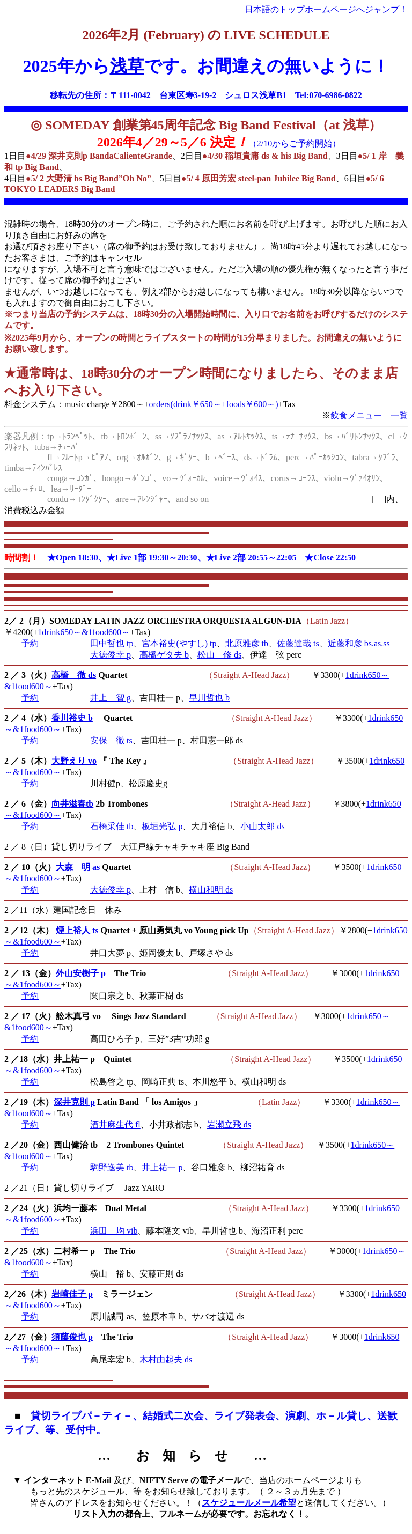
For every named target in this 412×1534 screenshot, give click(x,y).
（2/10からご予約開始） (294, 143)
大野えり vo (74, 760)
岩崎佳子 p (72, 1294)
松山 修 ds (219, 654)
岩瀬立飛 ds (229, 1124)
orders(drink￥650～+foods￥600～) (213, 404)
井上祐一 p (162, 1167)
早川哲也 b (209, 697)
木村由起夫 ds (165, 1359)
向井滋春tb (72, 803)
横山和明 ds (211, 889)
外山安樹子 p (81, 973)
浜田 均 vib (113, 1230)
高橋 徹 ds (74, 675)
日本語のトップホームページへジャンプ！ (326, 9)
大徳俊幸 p (110, 654)
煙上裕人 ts (77, 930)
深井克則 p (74, 1102)
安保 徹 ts (111, 740)
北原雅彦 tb (246, 643)
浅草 (127, 66)
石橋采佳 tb (111, 826)
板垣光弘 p (162, 826)
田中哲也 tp (111, 643)
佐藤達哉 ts (298, 643)
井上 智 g (110, 697)
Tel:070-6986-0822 (328, 95)
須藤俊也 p (72, 1336)
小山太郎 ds (262, 826)
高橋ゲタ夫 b (164, 654)
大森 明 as (78, 867)
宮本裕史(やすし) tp (179, 643)
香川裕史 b (72, 717)
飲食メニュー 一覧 (369, 415)
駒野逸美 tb (111, 1167)
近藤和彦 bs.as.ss (359, 643)
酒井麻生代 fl (115, 1124)
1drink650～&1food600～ (84, 632)
